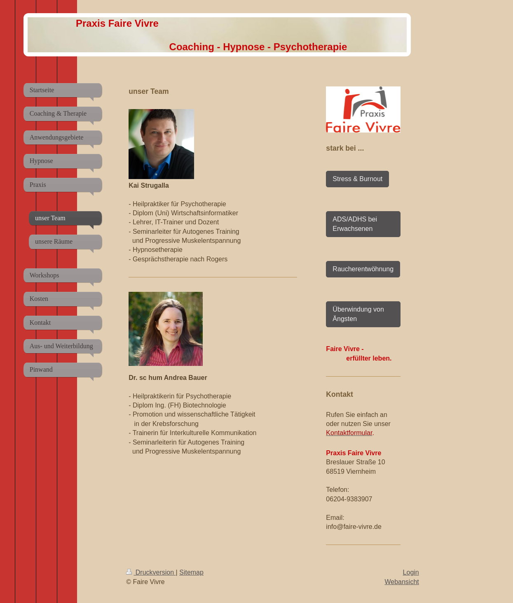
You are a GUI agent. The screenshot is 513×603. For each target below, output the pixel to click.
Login (411, 572)
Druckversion (151, 572)
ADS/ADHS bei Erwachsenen (355, 224)
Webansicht (401, 581)
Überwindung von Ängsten (358, 314)
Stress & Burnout (357, 178)
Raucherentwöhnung (363, 268)
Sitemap (191, 572)
